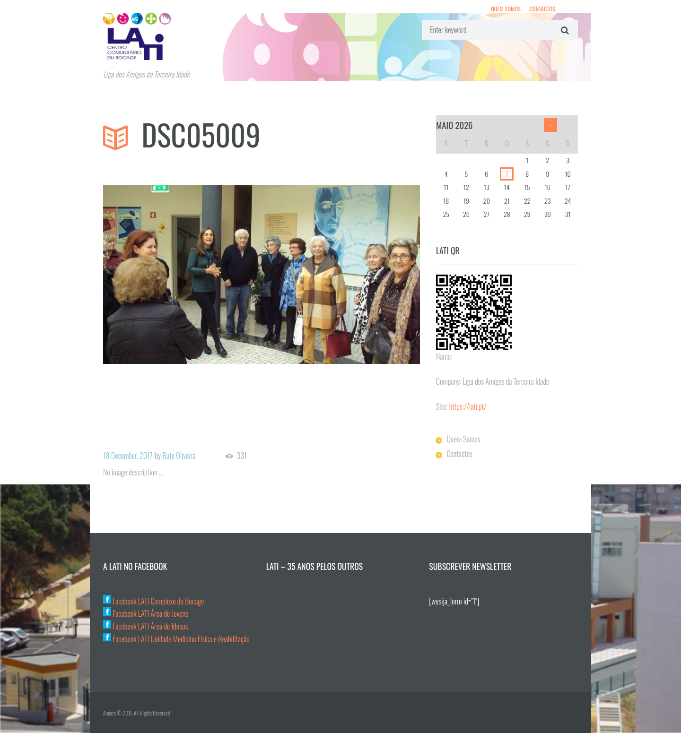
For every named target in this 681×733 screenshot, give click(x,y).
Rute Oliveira (178, 455)
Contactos (542, 8)
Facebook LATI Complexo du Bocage (153, 601)
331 (242, 456)
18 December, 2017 (128, 455)
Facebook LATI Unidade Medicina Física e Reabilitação (176, 639)
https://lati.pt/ (468, 406)
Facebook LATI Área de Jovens (145, 613)
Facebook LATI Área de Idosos (145, 626)
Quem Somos (506, 8)
